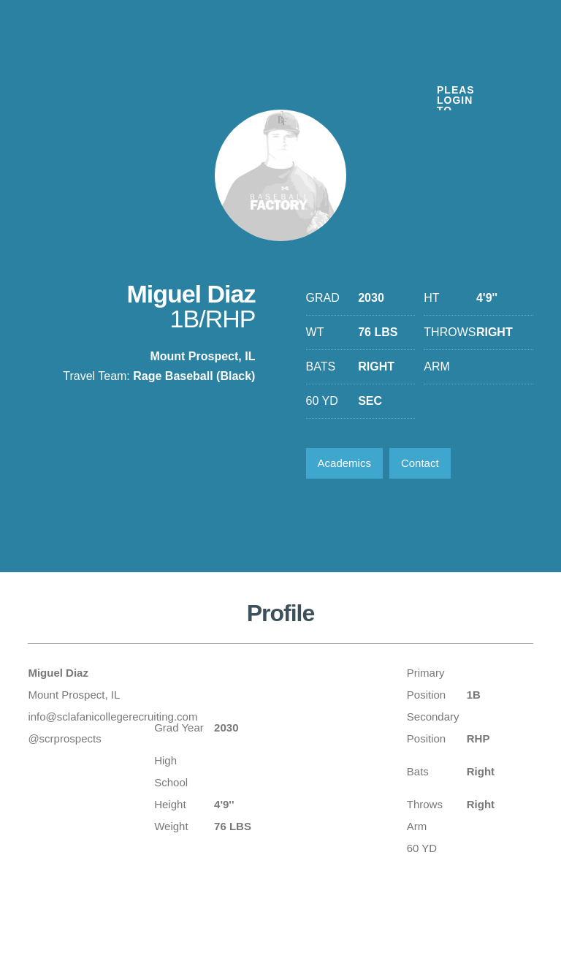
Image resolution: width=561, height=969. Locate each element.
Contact (420, 463)
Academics (344, 463)
